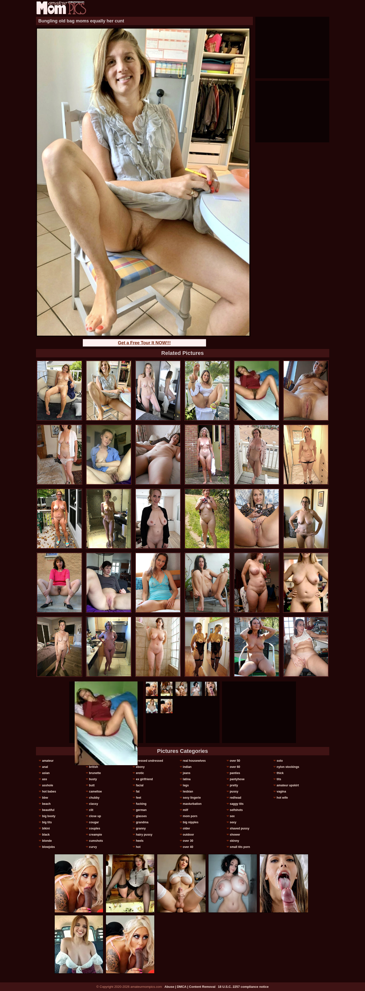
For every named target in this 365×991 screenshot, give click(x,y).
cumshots (96, 840)
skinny (234, 840)
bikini (46, 828)
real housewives (194, 760)
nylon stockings (288, 767)
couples (94, 828)
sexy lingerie (192, 797)
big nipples (190, 822)
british (93, 767)
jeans (187, 773)
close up (95, 816)
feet (138, 797)
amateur (48, 760)
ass (44, 779)
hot (138, 847)
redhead (235, 797)
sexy (233, 822)
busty (93, 779)
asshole (47, 785)
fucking (141, 804)
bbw (45, 797)
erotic (140, 773)
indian (187, 767)
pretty (234, 785)
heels (139, 840)
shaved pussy (239, 828)
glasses (141, 816)
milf (185, 810)
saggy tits (236, 804)
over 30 (188, 840)
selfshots (236, 810)
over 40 (188, 847)
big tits (47, 822)
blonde (47, 840)
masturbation (192, 804)
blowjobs (48, 847)
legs (186, 785)
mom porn (190, 816)
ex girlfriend (144, 779)
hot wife (282, 797)
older (186, 828)
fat (137, 791)
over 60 (235, 767)
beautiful (48, 810)
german (141, 810)
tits (279, 779)
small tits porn (240, 847)
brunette (95, 773)
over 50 (235, 760)
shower (235, 834)
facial (139, 785)
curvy (93, 847)
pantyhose (237, 779)
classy (93, 804)
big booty (48, 816)
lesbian (188, 791)
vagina (281, 791)
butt (92, 785)
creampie (95, 834)
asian (46, 773)
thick (280, 773)
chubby (94, 797)
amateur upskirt (288, 785)
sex (232, 816)
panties (235, 773)
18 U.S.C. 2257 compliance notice (243, 987)
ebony (140, 767)
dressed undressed (149, 760)
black (46, 834)
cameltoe (95, 791)
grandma (142, 822)
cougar (94, 822)
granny (141, 828)
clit (91, 810)
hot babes (49, 791)
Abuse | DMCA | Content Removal (189, 987)
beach (46, 804)
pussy (234, 791)
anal (45, 767)
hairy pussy (144, 834)
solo (280, 760)
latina (187, 779)
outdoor (188, 834)
